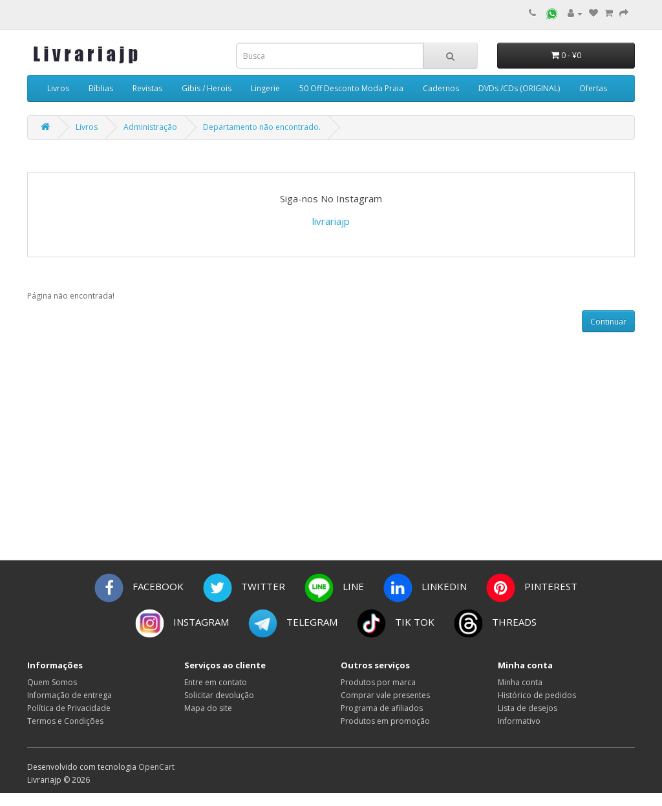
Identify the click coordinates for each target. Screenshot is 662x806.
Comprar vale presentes (385, 695)
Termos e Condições (65, 721)
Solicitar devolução (219, 695)
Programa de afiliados (382, 708)
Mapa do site (208, 708)
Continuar (608, 321)
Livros (58, 88)
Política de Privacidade (69, 708)
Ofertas (593, 88)
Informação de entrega (69, 695)
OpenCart (156, 766)
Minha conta (520, 682)
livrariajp (331, 221)
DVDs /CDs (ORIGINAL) (519, 88)
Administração (150, 127)
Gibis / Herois (206, 88)
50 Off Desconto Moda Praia (351, 88)
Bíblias (101, 88)
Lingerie (265, 88)
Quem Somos (52, 682)
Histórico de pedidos (537, 695)
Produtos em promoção (385, 721)
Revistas (147, 88)
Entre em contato (215, 682)
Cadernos (441, 88)
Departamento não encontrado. (262, 127)
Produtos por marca (378, 682)
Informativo (519, 721)
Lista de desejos (527, 708)
